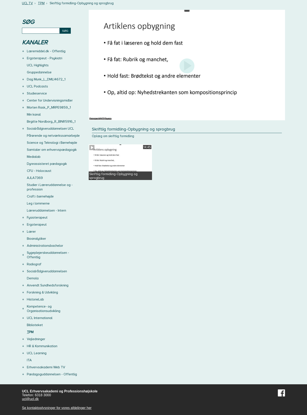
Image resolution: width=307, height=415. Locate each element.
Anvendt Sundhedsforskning (47, 285)
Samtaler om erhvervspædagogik (52, 150)
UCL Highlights (38, 65)
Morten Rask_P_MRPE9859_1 (49, 107)
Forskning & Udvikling (42, 292)
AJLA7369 (35, 178)
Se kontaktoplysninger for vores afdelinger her (56, 408)
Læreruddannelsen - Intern (46, 210)
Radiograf (34, 264)
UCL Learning (36, 353)
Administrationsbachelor (45, 246)
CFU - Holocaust (39, 171)
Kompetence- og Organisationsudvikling (43, 308)
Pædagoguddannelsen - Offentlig (52, 374)
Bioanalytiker (36, 239)
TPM (41, 3)
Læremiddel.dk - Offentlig (46, 51)
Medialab (34, 157)
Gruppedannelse (39, 72)
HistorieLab (35, 299)
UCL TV (27, 3)
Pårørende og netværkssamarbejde (53, 135)
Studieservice (37, 93)
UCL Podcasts (37, 86)
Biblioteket (35, 325)
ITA (29, 360)
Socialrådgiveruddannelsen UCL (50, 128)
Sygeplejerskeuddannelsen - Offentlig (48, 255)
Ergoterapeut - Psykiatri (44, 58)
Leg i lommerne (38, 203)
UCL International (39, 318)
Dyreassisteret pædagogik (47, 164)
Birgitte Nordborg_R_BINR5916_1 (51, 121)
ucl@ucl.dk (30, 399)
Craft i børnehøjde (40, 196)
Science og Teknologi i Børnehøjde (52, 143)
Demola (33, 278)
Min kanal (34, 114)
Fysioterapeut (37, 217)
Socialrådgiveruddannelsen (47, 271)
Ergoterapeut (37, 224)
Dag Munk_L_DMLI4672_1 (46, 79)
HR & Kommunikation (42, 346)
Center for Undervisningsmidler (50, 100)
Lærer (31, 231)
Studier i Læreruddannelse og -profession (50, 187)
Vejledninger (36, 339)
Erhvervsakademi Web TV (46, 367)
